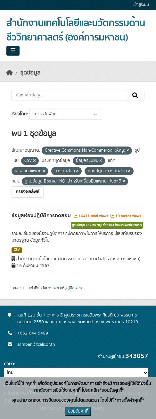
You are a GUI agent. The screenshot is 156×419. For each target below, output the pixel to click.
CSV (17, 250)
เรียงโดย (19, 114)
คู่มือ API (74, 288)
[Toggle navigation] (13, 51)
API (56, 288)
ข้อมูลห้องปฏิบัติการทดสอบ (42, 215)
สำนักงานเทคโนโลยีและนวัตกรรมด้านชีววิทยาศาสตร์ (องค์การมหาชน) (75, 30)
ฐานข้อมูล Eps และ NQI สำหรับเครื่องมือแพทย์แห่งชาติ (107, 225)
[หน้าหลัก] (9, 73)
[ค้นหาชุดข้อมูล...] (69, 95)
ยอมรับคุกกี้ (78, 411)
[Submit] (135, 95)
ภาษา (9, 364)
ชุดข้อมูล (30, 73)
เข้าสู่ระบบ (141, 5)
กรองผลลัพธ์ (27, 192)
